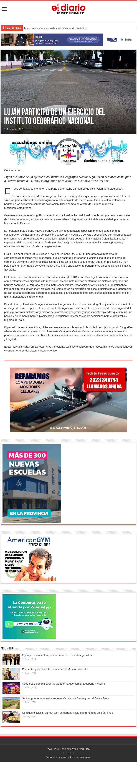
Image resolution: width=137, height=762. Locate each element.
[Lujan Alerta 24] (68, 39)
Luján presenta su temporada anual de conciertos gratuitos (55, 28)
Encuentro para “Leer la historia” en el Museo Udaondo (54, 669)
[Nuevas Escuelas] (31, 483)
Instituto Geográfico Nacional (41, 304)
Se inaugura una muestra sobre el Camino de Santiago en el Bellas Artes (65, 698)
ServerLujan (82, 748)
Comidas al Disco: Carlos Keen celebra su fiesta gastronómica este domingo (67, 712)
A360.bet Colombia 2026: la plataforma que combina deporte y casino (63, 683)
